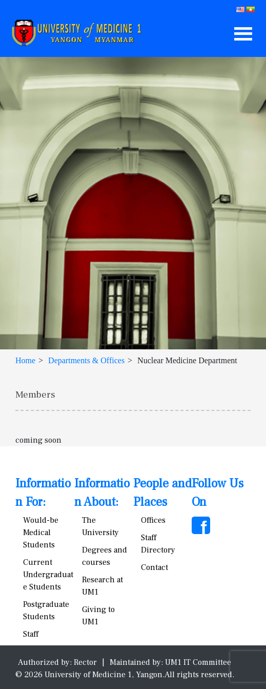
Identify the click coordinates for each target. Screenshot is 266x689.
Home (25, 360)
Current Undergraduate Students (48, 574)
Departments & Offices (86, 360)
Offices (153, 520)
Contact (154, 567)
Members (35, 394)
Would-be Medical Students (40, 532)
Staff (30, 634)
